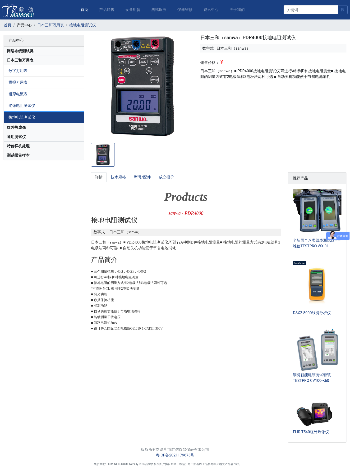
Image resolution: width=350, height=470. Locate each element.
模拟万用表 (18, 82)
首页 (85, 7)
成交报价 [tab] (166, 177)
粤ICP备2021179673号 (175, 455)
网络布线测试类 (20, 51)
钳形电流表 (18, 94)
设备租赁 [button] (132, 9)
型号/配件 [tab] (142, 177)
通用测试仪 (16, 136)
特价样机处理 (18, 146)
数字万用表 (18, 70)
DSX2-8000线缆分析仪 (312, 313)
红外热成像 (16, 127)
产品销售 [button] (106, 9)
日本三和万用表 (50, 25)
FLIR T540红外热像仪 (311, 432)
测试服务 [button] (158, 9)
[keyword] (311, 9)
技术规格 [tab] (118, 177)
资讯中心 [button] (211, 9)
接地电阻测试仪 (82, 25)
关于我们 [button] (237, 9)
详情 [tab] (99, 177)
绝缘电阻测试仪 (22, 105)
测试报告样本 (18, 155)
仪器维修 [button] (185, 9)
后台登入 (250, 464)
